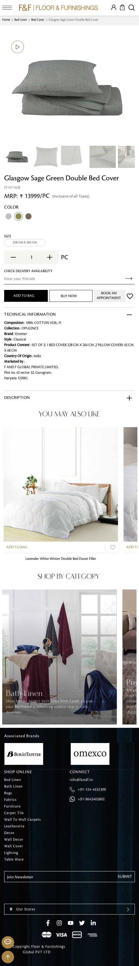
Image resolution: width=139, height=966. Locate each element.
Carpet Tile (14, 813)
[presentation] (46, 893)
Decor (9, 833)
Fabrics (10, 800)
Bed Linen (20, 20)
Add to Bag (16, 547)
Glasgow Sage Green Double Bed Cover (73, 20)
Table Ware (14, 859)
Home (6, 20)
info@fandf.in (81, 780)
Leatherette (14, 826)
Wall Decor (13, 840)
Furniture (12, 806)
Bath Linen (13, 786)
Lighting (11, 853)
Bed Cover (37, 20)
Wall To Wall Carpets (22, 820)
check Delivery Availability (28, 271)
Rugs (8, 793)
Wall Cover (13, 846)
